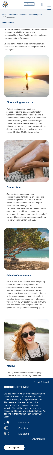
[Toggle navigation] (49, 8)
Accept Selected (41, 382)
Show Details (38, 438)
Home (4, 15)
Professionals (29, 4)
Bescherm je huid (35, 15)
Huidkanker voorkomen (17, 15)
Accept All (14, 447)
